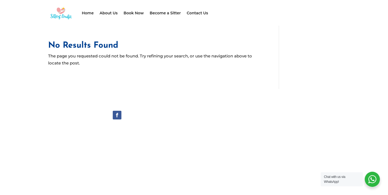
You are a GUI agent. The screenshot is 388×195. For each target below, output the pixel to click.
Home (88, 13)
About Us (109, 13)
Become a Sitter (165, 13)
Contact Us (197, 13)
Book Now (134, 13)
